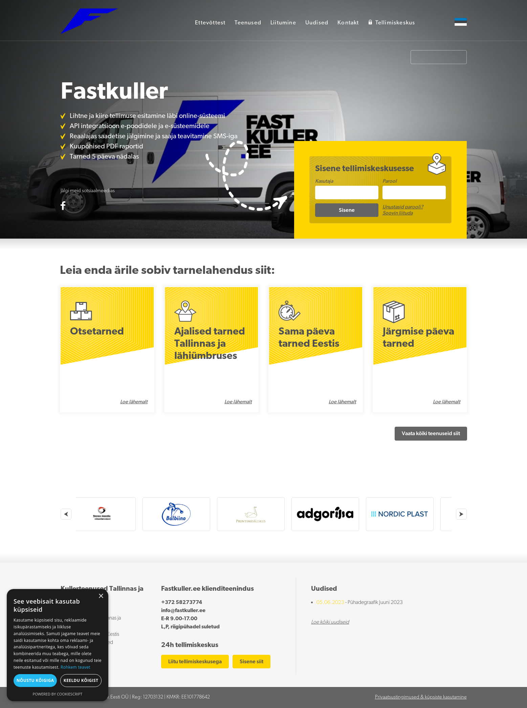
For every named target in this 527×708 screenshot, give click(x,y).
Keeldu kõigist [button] (81, 680)
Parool (389, 181)
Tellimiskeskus (391, 23)
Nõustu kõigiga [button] (35, 680)
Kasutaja (324, 181)
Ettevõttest (210, 23)
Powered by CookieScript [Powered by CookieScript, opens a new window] (58, 693)
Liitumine (283, 23)
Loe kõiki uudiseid (330, 622)
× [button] (100, 596)
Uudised (316, 23)
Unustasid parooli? (402, 207)
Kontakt (348, 23)
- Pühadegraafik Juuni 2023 (359, 602)
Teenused (248, 23)
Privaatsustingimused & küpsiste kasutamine (421, 697)
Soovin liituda (397, 213)
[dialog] (57, 645)
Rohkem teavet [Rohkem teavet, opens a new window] (75, 667)
